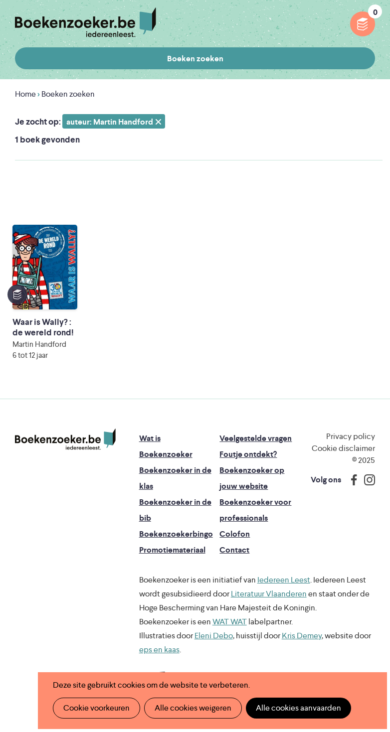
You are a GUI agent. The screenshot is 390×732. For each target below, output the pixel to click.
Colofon (234, 534)
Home (25, 94)
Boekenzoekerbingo (176, 534)
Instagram (366, 479)
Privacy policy (350, 436)
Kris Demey (302, 635)
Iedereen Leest (283, 580)
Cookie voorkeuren (96, 708)
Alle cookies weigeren (193, 708)
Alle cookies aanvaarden (298, 708)
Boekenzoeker (85, 22)
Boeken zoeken (195, 58)
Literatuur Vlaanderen (269, 593)
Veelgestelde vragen (255, 438)
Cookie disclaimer (343, 448)
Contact (234, 550)
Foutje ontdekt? (248, 454)
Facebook (351, 479)
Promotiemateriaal (172, 550)
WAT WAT (229, 621)
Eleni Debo (214, 635)
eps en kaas (159, 649)
